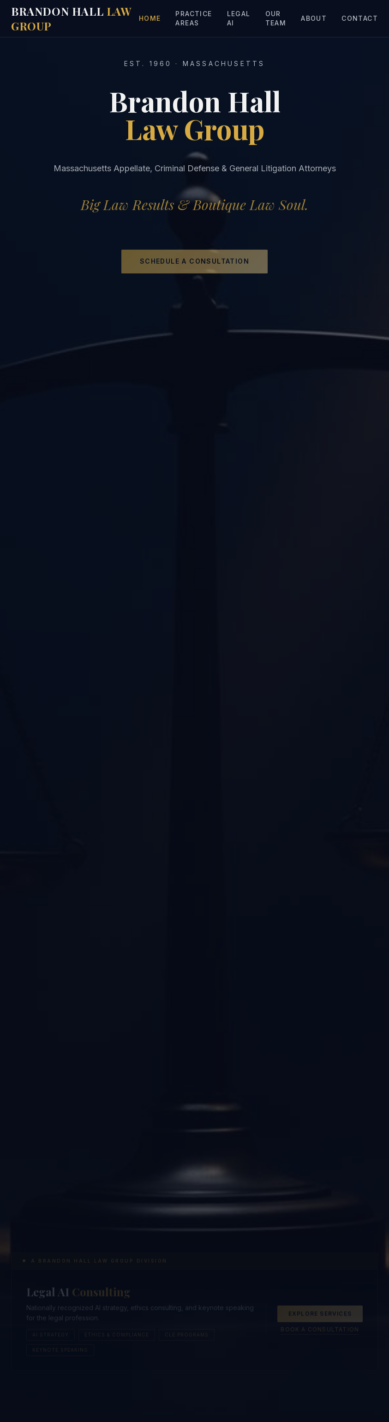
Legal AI (239, 18)
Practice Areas (193, 18)
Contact (359, 18)
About (314, 18)
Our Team (276, 18)
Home (150, 18)
